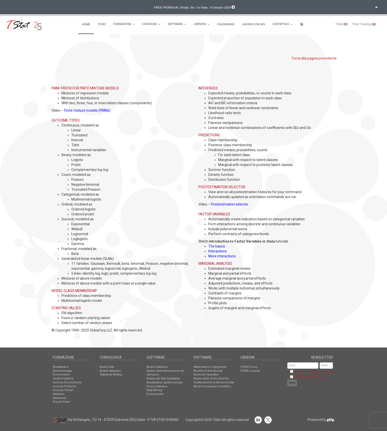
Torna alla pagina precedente (314, 58)
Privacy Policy (317, 377)
